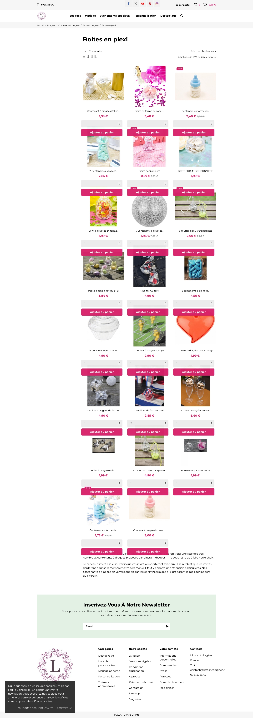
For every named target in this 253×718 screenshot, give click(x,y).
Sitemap (134, 693)
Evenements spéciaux (115, 15)
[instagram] (157, 3)
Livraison (134, 655)
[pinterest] (150, 3)
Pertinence (209, 51)
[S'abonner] (167, 626)
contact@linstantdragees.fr (207, 669)
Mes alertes (167, 687)
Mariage (90, 15)
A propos (134, 676)
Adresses (165, 676)
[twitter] (136, 3)
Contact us (136, 687)
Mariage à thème (109, 670)
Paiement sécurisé (141, 682)
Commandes (168, 665)
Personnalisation (145, 15)
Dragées (75, 15)
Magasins (135, 699)
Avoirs (163, 670)
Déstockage (168, 15)
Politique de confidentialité (35, 708)
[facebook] (129, 3)
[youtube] (142, 4)
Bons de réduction (172, 682)
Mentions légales (140, 661)
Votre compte (169, 648)
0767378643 (46, 4)
